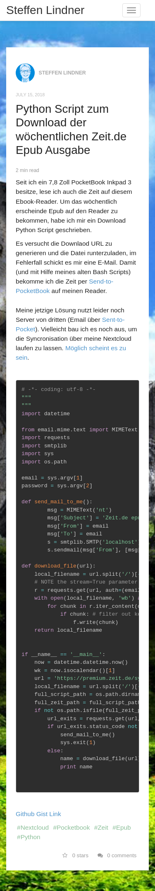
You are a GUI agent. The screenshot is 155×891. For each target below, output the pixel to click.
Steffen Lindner (45, 10)
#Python (28, 836)
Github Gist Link (38, 813)
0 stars (75, 855)
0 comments (117, 855)
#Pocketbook (71, 827)
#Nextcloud (33, 827)
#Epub (121, 827)
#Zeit (101, 827)
